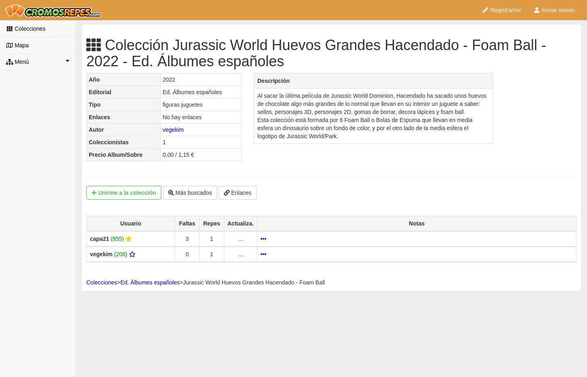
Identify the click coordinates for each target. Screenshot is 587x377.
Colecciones (26, 28)
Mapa (17, 45)
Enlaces (237, 193)
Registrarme (501, 10)
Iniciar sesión (554, 10)
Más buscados (190, 193)
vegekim (173, 129)
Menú (37, 61)
